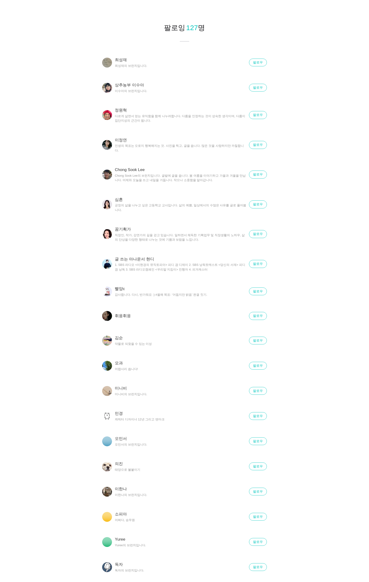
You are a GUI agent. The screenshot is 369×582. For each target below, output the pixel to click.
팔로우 (258, 62)
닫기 (359, 9)
